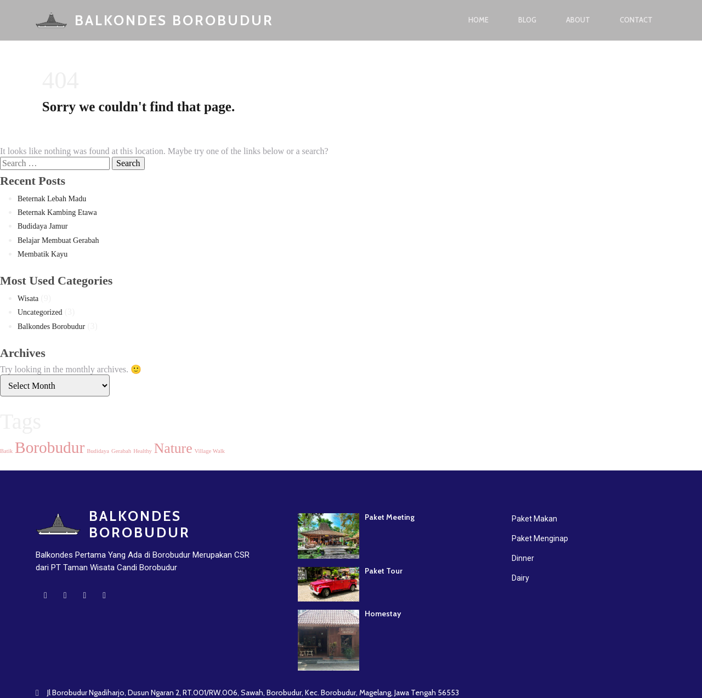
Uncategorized (40, 313)
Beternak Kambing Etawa (57, 213)
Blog (527, 20)
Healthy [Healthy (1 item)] (142, 452)
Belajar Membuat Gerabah (58, 241)
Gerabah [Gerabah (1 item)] (121, 452)
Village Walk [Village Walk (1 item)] (210, 452)
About (578, 20)
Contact (636, 20)
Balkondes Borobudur (51, 328)
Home (478, 20)
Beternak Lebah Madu (52, 200)
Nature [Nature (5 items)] (173, 449)
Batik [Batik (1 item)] (6, 452)
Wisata (28, 300)
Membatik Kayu (42, 255)
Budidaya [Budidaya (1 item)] (98, 452)
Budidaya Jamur (42, 227)
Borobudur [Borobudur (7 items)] (49, 448)
